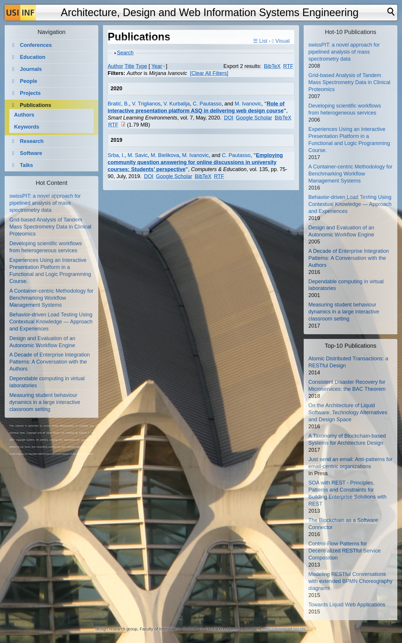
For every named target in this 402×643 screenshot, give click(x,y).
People (28, 81)
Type (141, 66)
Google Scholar (254, 118)
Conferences (36, 45)
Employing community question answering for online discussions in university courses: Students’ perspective (195, 162)
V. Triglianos (146, 104)
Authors (24, 115)
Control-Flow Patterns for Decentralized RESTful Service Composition (344, 551)
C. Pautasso (207, 104)
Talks (26, 165)
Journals (31, 69)
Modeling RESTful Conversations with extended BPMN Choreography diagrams (350, 581)
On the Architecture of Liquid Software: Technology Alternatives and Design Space (347, 412)
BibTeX (272, 66)
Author (115, 66)
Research (32, 141)
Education (32, 57)
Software (31, 153)
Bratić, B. (118, 104)
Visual (281, 41)
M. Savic (138, 155)
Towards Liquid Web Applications (346, 605)
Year (156, 66)
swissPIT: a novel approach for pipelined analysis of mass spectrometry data (45, 203)
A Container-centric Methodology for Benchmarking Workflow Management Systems (51, 298)
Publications (35, 105)
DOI (228, 118)
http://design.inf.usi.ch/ (284, 629)
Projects (30, 93)
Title (129, 66)
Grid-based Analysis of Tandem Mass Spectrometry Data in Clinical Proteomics (50, 227)
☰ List (260, 41)
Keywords (26, 127)
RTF (288, 66)
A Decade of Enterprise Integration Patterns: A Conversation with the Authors (49, 362)
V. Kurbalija (176, 104)
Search (125, 53)
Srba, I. (116, 155)
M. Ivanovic (248, 104)
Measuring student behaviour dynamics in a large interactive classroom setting (44, 402)
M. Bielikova (165, 155)
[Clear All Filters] (209, 73)
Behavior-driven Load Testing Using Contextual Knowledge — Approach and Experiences (50, 322)
